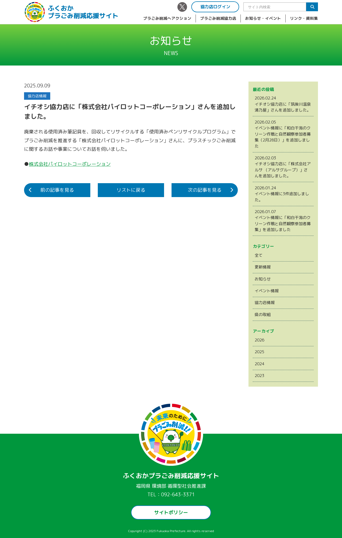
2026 (259, 340)
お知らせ (263, 279)
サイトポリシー (171, 512)
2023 (259, 375)
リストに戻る (130, 190)
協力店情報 (265, 302)
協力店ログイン (215, 7)
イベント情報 (267, 291)
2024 (259, 364)
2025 (259, 352)
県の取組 (263, 314)
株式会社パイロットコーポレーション (70, 164)
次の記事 (204, 190)
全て (259, 255)
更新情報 (263, 267)
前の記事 (57, 190)
